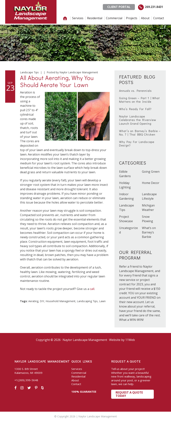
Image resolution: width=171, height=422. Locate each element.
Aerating (33, 301)
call (92, 289)
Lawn (102, 301)
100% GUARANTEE (83, 391)
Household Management (60, 301)
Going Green (151, 172)
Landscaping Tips (87, 301)
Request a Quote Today (129, 394)
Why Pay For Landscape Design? (136, 143)
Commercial (78, 373)
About (75, 380)
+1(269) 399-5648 (26, 380)
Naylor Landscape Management (31, 12)
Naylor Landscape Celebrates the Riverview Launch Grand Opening (137, 119)
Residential (78, 376)
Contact (76, 384)
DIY (42, 301)
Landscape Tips (29, 72)
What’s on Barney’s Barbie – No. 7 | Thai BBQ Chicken (139, 132)
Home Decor (150, 183)
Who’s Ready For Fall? (135, 109)
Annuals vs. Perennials (135, 91)
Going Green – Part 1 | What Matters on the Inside (139, 99)
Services (76, 369)
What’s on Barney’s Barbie (149, 232)
